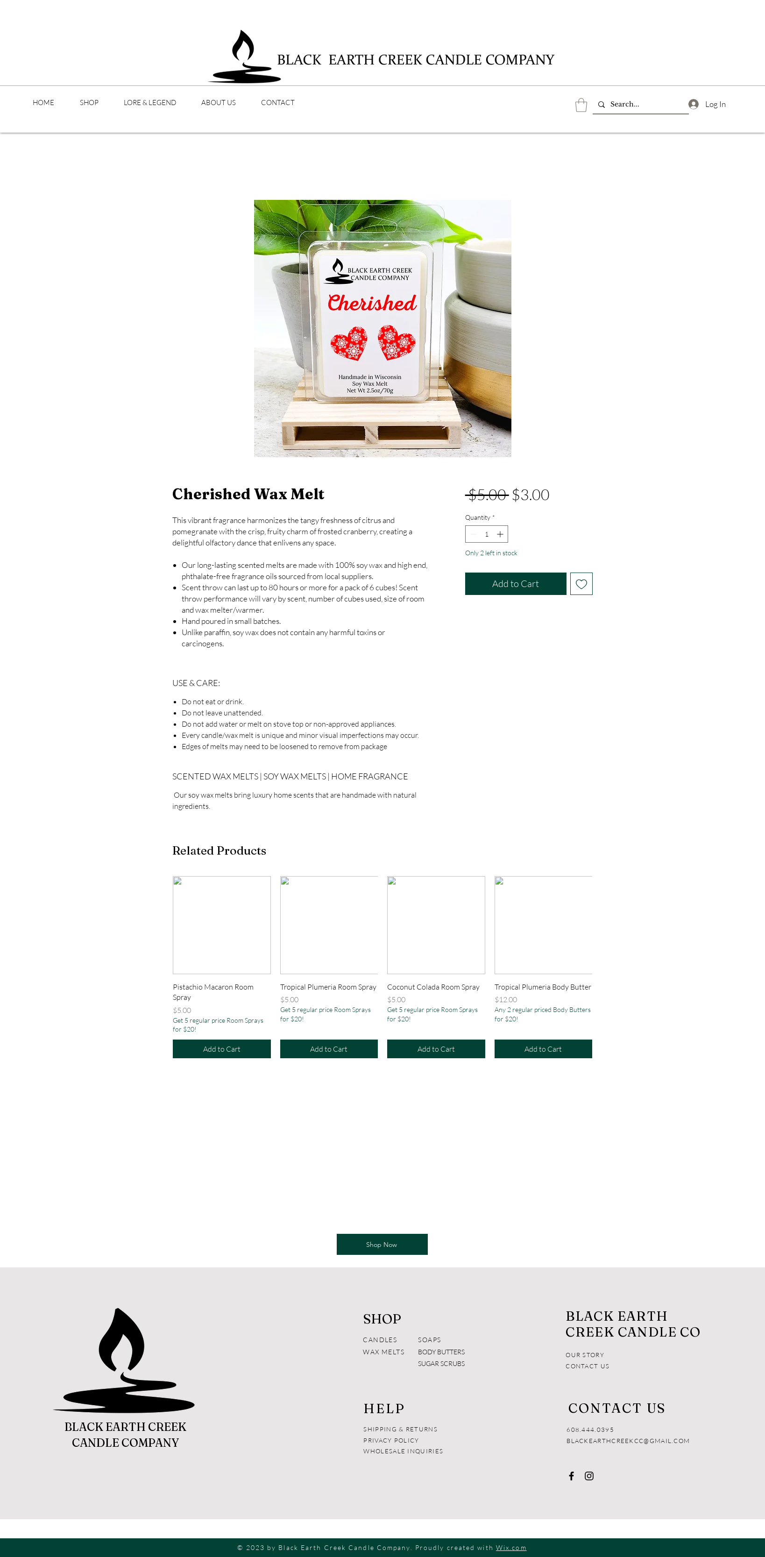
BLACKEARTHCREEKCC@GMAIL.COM (628, 1440)
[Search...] (639, 104)
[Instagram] (589, 1476)
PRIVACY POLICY (392, 1440)
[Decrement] (472, 534)
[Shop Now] (382, 1244)
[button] (581, 105)
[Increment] (501, 534)
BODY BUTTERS (441, 1352)
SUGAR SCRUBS (441, 1363)
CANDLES (380, 1340)
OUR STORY (585, 1355)
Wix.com (511, 1547)
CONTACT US (587, 1366)
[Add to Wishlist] (581, 584)
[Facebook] (571, 1476)
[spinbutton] (486, 534)
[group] (382, 967)
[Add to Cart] (222, 1049)
